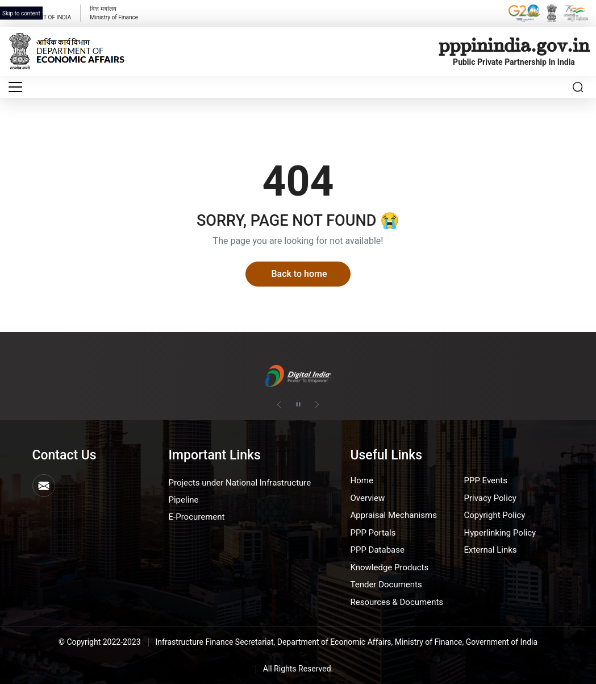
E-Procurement (197, 517)
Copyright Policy (494, 515)
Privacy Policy (490, 498)
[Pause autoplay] (298, 404)
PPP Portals (372, 533)
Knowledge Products (389, 567)
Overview (367, 498)
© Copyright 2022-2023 (100, 641)
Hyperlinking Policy (500, 533)
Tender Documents (386, 584)
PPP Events (485, 480)
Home (361, 480)
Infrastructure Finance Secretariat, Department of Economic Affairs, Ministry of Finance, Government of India (347, 641)
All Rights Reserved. (298, 668)
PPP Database (377, 550)
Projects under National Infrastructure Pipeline (240, 491)
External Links (490, 550)
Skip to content (21, 13)
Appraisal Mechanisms (393, 515)
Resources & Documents (396, 602)
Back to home (299, 273)
